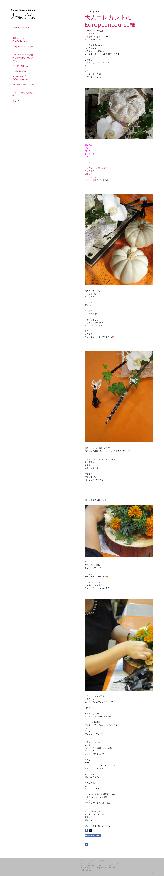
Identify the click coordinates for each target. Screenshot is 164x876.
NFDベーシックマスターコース (23, 86)
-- (13, 106)
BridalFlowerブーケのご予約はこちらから (22, 77)
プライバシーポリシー (88, 861)
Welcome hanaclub (20, 27)
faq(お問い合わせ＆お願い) (22, 48)
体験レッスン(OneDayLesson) (19, 40)
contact (15, 100)
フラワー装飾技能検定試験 (23, 94)
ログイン (154, 872)
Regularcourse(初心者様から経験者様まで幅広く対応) (23, 57)
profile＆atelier (19, 71)
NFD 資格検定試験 (20, 65)
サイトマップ (102, 861)
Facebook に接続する (93, 835)
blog (14, 33)
